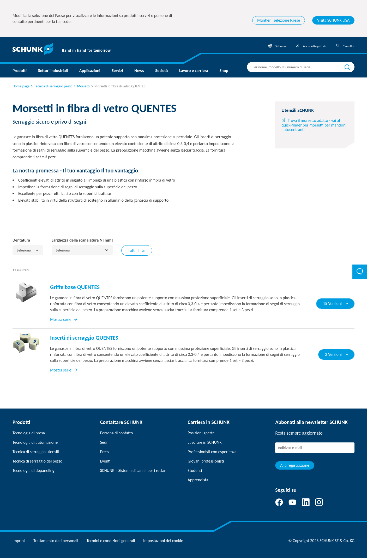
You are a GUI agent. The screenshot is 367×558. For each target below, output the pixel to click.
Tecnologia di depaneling (33, 470)
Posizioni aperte (201, 432)
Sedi (103, 442)
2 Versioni (337, 354)
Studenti (195, 470)
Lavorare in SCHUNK (205, 442)
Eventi (105, 461)
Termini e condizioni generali (111, 540)
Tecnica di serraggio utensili (36, 451)
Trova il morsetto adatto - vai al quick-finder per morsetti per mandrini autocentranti (313, 125)
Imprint (19, 540)
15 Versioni (336, 303)
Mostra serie (64, 319)
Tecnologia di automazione (35, 442)
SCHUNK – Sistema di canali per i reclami (134, 470)
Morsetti (81, 86)
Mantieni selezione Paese (278, 20)
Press (104, 451)
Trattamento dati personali (55, 540)
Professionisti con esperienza (212, 451)
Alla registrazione (294, 465)
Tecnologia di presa (29, 432)
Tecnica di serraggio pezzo (51, 86)
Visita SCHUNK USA (333, 20)
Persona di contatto (116, 432)
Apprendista (198, 479)
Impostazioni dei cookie (163, 540)
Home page (21, 86)
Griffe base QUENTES (75, 287)
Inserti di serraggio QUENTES (84, 337)
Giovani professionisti (206, 461)
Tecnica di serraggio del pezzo (37, 461)
